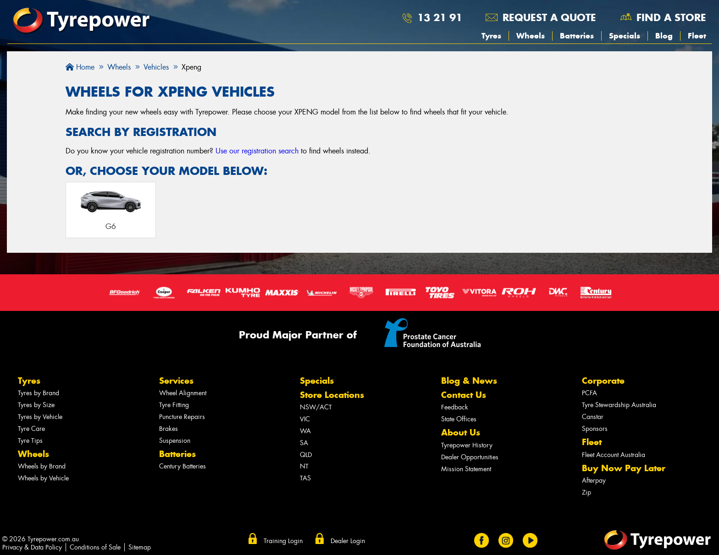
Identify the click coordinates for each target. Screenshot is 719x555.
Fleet (697, 36)
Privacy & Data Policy (32, 547)
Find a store (671, 17)
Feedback (454, 407)
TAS (305, 478)
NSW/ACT (316, 407)
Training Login (283, 541)
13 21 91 (439, 17)
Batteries (577, 36)
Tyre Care (31, 428)
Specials (624, 36)
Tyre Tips (30, 440)
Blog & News (469, 380)
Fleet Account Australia (613, 455)
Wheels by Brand (42, 466)
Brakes (168, 428)
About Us (460, 432)
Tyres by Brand (38, 393)
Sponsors (595, 428)
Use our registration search (257, 151)
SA (304, 443)
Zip (586, 492)
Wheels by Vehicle (43, 478)
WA (305, 431)
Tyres (491, 36)
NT (304, 466)
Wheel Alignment (182, 393)
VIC (305, 419)
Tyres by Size (36, 405)
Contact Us (463, 395)
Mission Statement (466, 469)
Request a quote (549, 17)
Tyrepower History (466, 445)
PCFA (589, 393)
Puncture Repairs (182, 417)
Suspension (174, 440)
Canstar (592, 417)
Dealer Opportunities (469, 457)
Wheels (530, 36)
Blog (664, 36)
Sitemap (139, 547)
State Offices (458, 419)
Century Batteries (182, 466)
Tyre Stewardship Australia (619, 405)
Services (176, 380)
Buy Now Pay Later (623, 468)
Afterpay (594, 480)
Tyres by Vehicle (40, 417)
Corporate (603, 380)
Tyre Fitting (174, 405)
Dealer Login (348, 541)
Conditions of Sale (95, 547)
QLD (306, 455)
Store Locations (332, 395)
